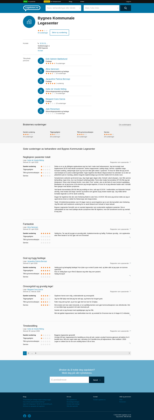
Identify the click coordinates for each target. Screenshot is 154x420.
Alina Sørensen (52, 68)
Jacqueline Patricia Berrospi (58, 78)
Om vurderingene (125, 123)
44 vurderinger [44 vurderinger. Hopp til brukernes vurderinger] (43, 33)
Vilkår (120, 399)
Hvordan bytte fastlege (73, 403)
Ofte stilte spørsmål (72, 405)
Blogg (70, 1)
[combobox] (63, 8)
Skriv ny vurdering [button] (58, 32)
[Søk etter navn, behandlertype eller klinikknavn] (63, 8)
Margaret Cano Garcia (55, 98)
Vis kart (40, 50)
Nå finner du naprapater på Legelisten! (34, 405)
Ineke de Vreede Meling (56, 88)
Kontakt (95, 396)
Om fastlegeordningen (73, 401)
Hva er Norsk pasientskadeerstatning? (34, 401)
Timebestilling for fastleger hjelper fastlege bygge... (37, 399)
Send (95, 379)
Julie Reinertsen (53, 108)
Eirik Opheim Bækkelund (56, 58)
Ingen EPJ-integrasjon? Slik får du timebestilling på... (38, 403)
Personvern (122, 401)
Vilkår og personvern (125, 396)
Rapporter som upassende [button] (119, 161)
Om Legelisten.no (72, 399)
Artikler (82, 1)
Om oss (69, 396)
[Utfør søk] (125, 8)
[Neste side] (129, 352)
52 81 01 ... (44, 42)
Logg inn (128, 1)
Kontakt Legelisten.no (99, 399)
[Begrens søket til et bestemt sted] (101, 8)
